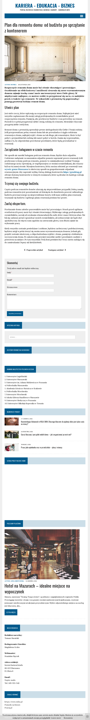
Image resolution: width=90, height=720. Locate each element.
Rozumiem (68, 718)
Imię (9, 272)
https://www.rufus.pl (13, 702)
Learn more (56, 718)
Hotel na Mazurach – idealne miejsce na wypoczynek (37, 589)
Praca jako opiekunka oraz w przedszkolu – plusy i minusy (41, 447)
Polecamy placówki (14, 523)
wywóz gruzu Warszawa (16, 169)
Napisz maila (9, 680)
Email (9, 280)
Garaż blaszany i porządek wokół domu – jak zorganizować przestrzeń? (46, 434)
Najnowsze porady (13, 412)
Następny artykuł (57, 250)
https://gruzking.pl (72, 172)
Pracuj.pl (8, 708)
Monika (13, 85)
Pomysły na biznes (12, 705)
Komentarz (11, 294)
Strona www (12, 287)
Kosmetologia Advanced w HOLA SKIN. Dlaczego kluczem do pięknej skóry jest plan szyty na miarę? (52, 423)
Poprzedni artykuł (33, 250)
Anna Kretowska (17, 581)
